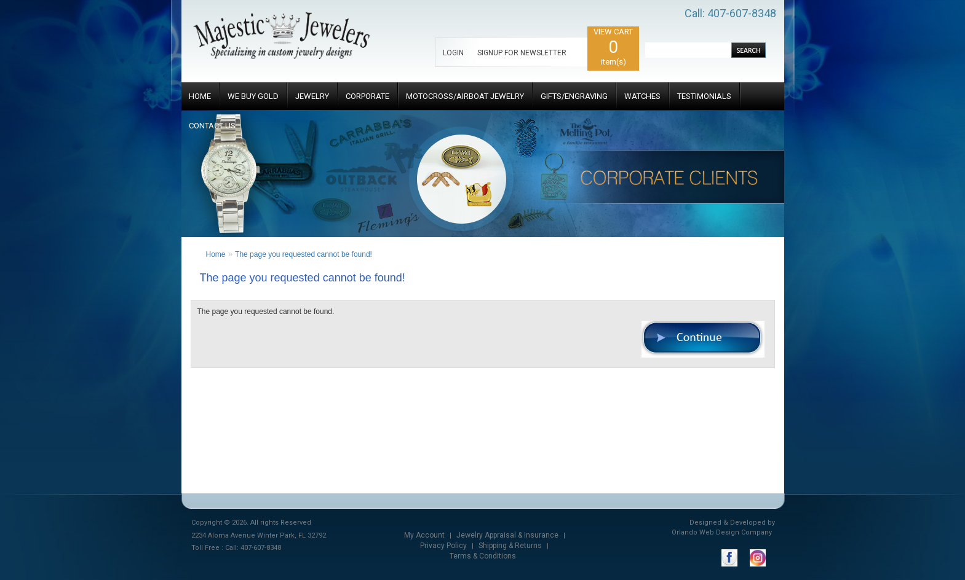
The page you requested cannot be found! (303, 254)
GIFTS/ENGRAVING (574, 96)
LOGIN (453, 53)
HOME (200, 96)
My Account (424, 535)
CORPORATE (367, 96)
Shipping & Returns (510, 545)
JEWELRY (312, 96)
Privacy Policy (443, 545)
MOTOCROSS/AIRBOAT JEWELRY (465, 96)
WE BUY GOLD (253, 96)
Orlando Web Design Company (722, 532)
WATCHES (642, 96)
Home (216, 254)
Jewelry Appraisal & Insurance (507, 535)
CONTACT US (212, 125)
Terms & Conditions (483, 556)
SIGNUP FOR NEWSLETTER (521, 53)
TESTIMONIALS (704, 96)
